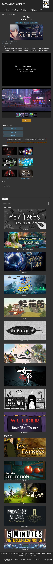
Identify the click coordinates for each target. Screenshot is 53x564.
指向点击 (26, 22)
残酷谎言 (49, 553)
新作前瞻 (16, 10)
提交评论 (5, 198)
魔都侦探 (21, 555)
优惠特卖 (34, 10)
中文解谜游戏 (19, 553)
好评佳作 (41, 9)
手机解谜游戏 (11, 553)
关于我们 (17, 559)
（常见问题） (10, 125)
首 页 (5, 9)
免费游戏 (25, 10)
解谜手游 (23, 9)
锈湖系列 (38, 553)
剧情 (32, 22)
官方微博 (35, 559)
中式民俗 (32, 9)
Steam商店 (13, 135)
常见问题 (23, 559)
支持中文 (6, 10)
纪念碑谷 (15, 555)
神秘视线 (32, 553)
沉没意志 (7, 14)
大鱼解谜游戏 (4, 553)
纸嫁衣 (43, 553)
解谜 (21, 22)
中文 (36, 22)
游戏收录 (29, 559)
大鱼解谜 (13, 9)
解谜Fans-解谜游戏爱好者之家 (14, 4)
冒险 (17, 22)
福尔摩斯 (36, 555)
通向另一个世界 (28, 555)
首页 (3, 14)
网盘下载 (13, 128)
